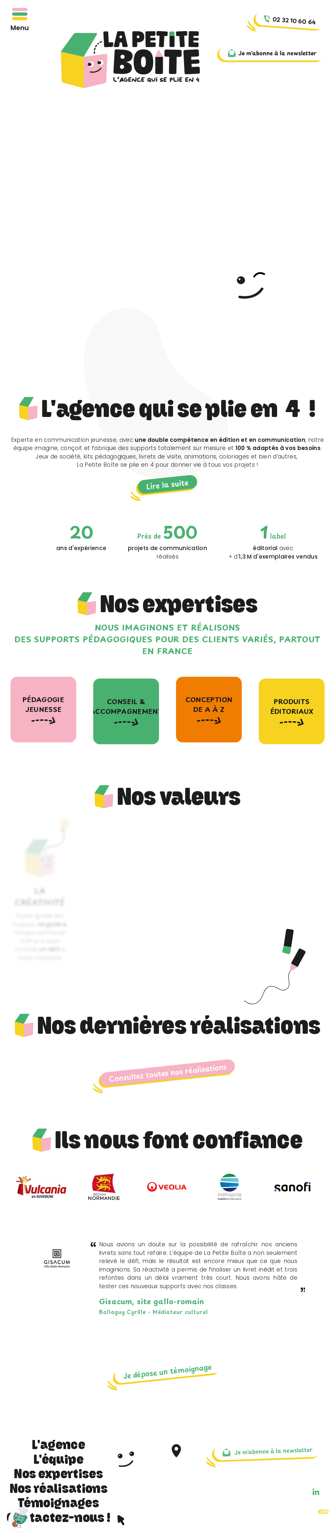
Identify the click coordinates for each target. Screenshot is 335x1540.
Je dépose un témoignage (167, 1371)
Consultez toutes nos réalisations (167, 1072)
